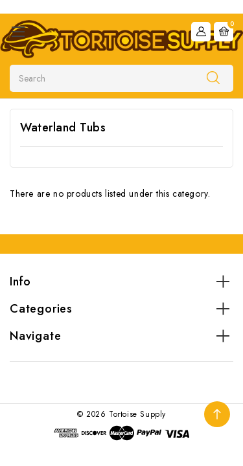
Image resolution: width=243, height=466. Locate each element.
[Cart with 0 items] (223, 31)
